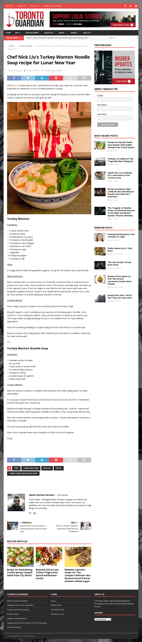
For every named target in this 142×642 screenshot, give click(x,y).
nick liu (47, 468)
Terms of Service (14, 627)
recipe (59, 468)
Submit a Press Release (52, 6)
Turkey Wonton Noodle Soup (23, 473)
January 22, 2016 (115, 268)
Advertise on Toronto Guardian (20, 605)
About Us (9, 6)
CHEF (16, 468)
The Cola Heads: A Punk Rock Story (119, 263)
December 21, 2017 (117, 287)
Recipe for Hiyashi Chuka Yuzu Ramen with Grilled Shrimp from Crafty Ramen (121, 144)
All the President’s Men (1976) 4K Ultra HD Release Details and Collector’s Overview (121, 192)
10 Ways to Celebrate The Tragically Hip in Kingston (120, 159)
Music (61, 32)
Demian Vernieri (32, 70)
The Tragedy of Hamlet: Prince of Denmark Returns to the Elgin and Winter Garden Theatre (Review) (121, 211)
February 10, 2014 (116, 254)
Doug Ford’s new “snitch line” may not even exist (120, 296)
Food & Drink (32, 32)
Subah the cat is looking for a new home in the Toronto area (120, 175)
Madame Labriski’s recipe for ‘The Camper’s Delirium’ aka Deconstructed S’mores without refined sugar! (77, 575)
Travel (73, 32)
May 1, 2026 (114, 200)
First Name (102, 105)
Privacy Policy (12, 613)
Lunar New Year (30, 468)
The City (87, 32)
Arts (17, 32)
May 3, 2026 (114, 150)
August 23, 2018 (115, 301)
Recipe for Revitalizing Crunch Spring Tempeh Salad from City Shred (19, 572)
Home (8, 32)
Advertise (21, 6)
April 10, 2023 (114, 240)
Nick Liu (15, 85)
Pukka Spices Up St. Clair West (120, 249)
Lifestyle (48, 32)
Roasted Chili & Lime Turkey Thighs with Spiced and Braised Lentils (47, 574)
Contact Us (34, 6)
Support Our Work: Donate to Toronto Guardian (27, 622)
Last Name (102, 114)
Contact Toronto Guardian (18, 609)
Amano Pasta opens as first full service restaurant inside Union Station (119, 280)
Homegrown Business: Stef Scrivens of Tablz (121, 235)
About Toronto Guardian (17, 600)
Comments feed (57, 609)
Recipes (58, 70)
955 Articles (63, 494)
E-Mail (100, 95)
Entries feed (56, 605)
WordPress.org (57, 613)
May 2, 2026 (114, 164)
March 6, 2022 (16, 70)
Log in (53, 600)
